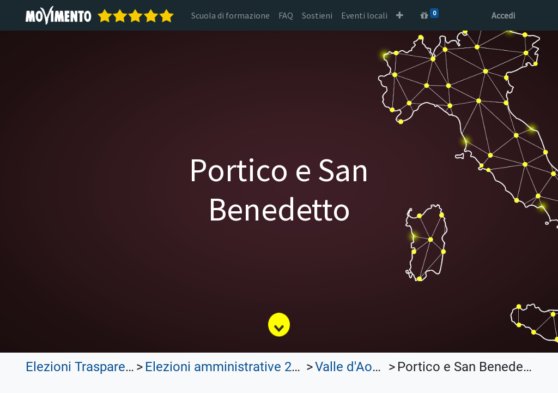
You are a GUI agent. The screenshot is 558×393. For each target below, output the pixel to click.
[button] (400, 15)
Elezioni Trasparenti (83, 366)
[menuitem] (230, 15)
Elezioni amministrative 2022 (229, 366)
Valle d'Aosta (352, 366)
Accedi (503, 15)
